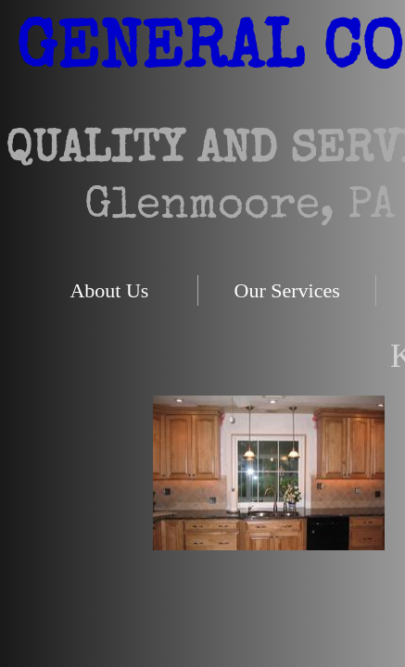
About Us (109, 290)
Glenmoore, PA (239, 207)
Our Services (287, 290)
